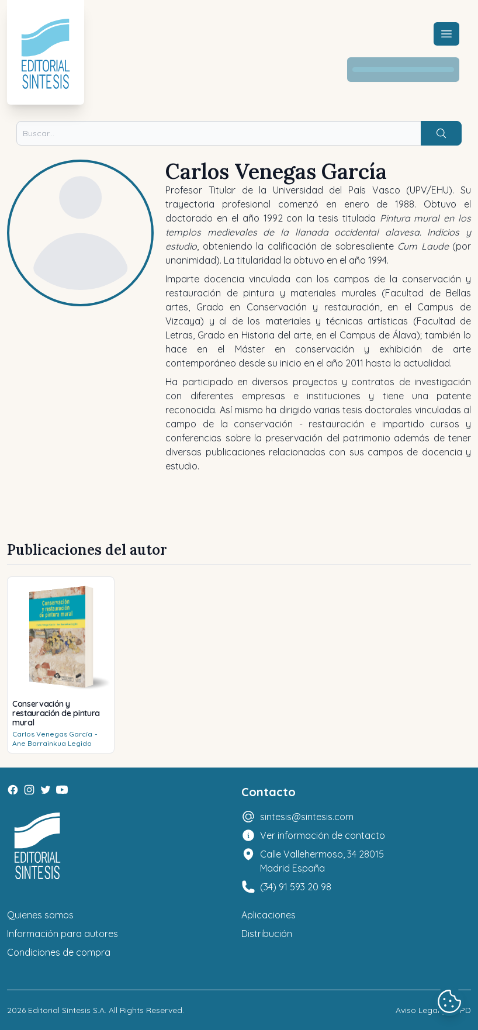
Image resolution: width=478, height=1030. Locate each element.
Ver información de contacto (322, 835)
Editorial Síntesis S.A (66, 1010)
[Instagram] (29, 790)
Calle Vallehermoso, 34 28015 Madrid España (322, 861)
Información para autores (62, 933)
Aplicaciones (268, 915)
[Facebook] (13, 790)
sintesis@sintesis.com (307, 816)
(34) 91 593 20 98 (295, 887)
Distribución (266, 933)
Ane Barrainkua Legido (52, 743)
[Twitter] (45, 790)
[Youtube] (62, 790)
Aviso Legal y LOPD (433, 1010)
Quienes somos (40, 915)
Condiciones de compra (58, 952)
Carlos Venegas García (52, 734)
